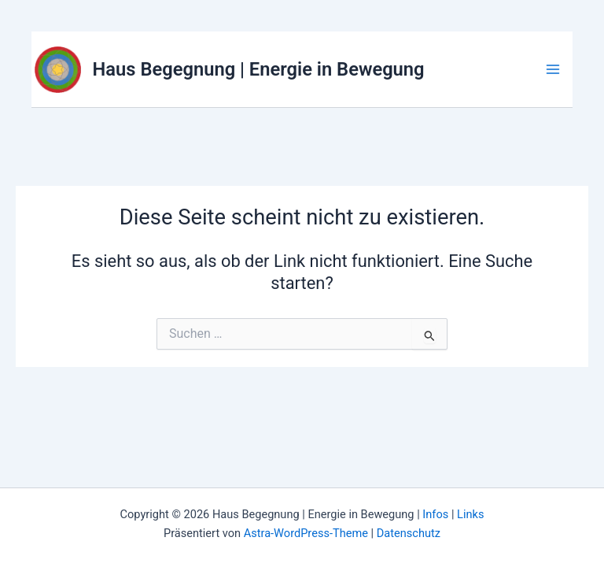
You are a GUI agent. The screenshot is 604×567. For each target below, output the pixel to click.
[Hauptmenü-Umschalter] (552, 69)
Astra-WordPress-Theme (306, 533)
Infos (435, 514)
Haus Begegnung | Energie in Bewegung (259, 69)
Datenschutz (408, 533)
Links (470, 514)
